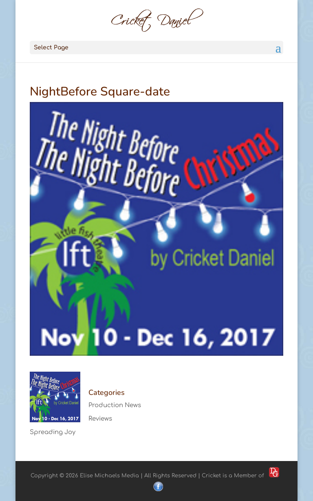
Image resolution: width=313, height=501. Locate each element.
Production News (114, 405)
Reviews (100, 418)
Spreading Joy (52, 432)
